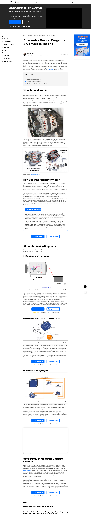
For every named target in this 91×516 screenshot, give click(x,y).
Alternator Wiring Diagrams (34, 81)
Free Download (38, 236)
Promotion (77, 2)
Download (66, 2)
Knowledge (30, 35)
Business (60, 2)
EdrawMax (51, 69)
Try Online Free (53, 236)
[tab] (9, 36)
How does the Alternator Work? (35, 79)
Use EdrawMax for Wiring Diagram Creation (37, 84)
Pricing (71, 2)
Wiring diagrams (27, 470)
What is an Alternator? (32, 77)
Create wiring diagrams (29, 479)
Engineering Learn (35, 174)
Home (24, 35)
